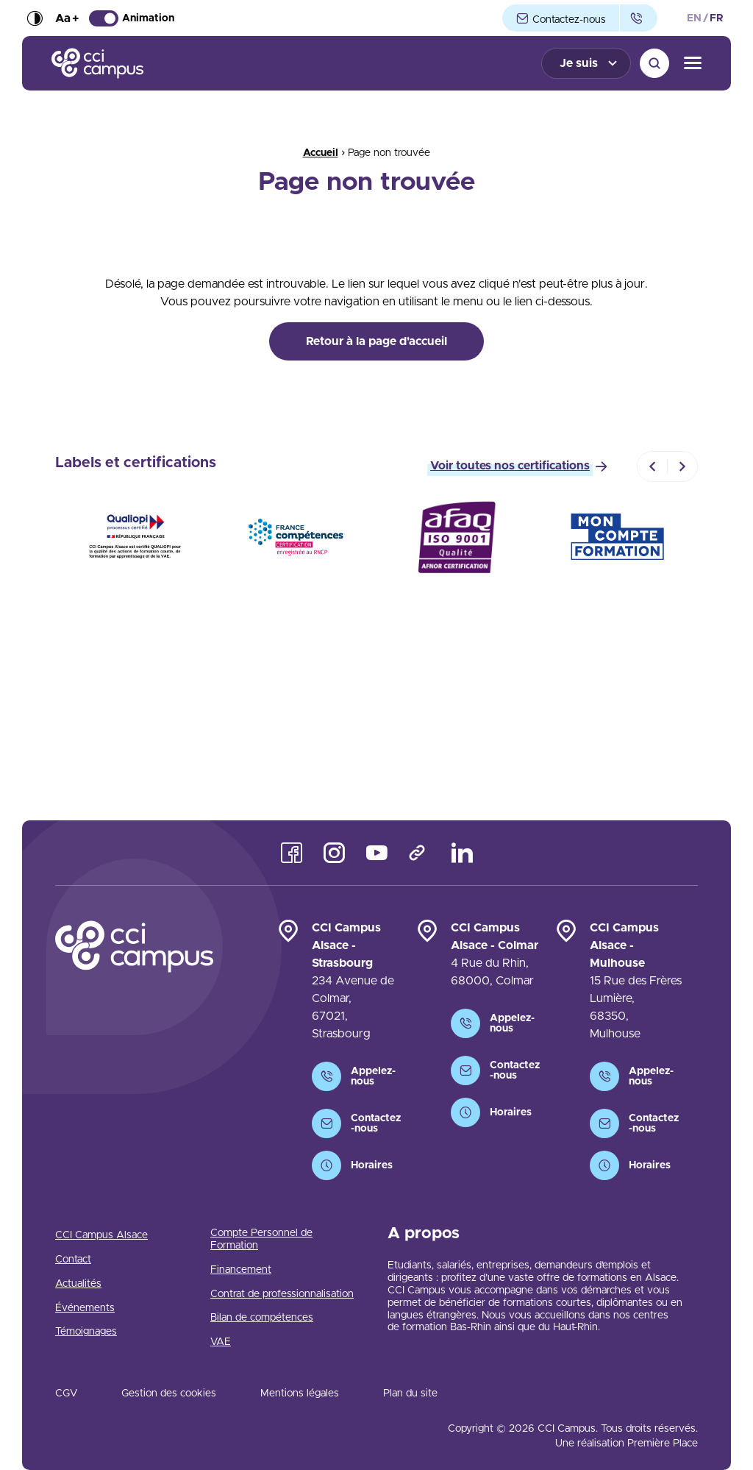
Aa (67, 18)
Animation (131, 18)
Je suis (579, 63)
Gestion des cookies (168, 1393)
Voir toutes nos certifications (510, 466)
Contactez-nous (560, 19)
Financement (240, 1270)
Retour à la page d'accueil (376, 341)
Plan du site (410, 1393)
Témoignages (86, 1332)
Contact (73, 1259)
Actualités (78, 1284)
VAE (220, 1342)
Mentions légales (299, 1393)
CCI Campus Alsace (101, 1235)
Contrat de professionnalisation (282, 1294)
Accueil (320, 153)
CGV (66, 1393)
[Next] (682, 466)
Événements (85, 1308)
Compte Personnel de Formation (261, 1239)
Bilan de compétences (261, 1318)
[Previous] (652, 466)
